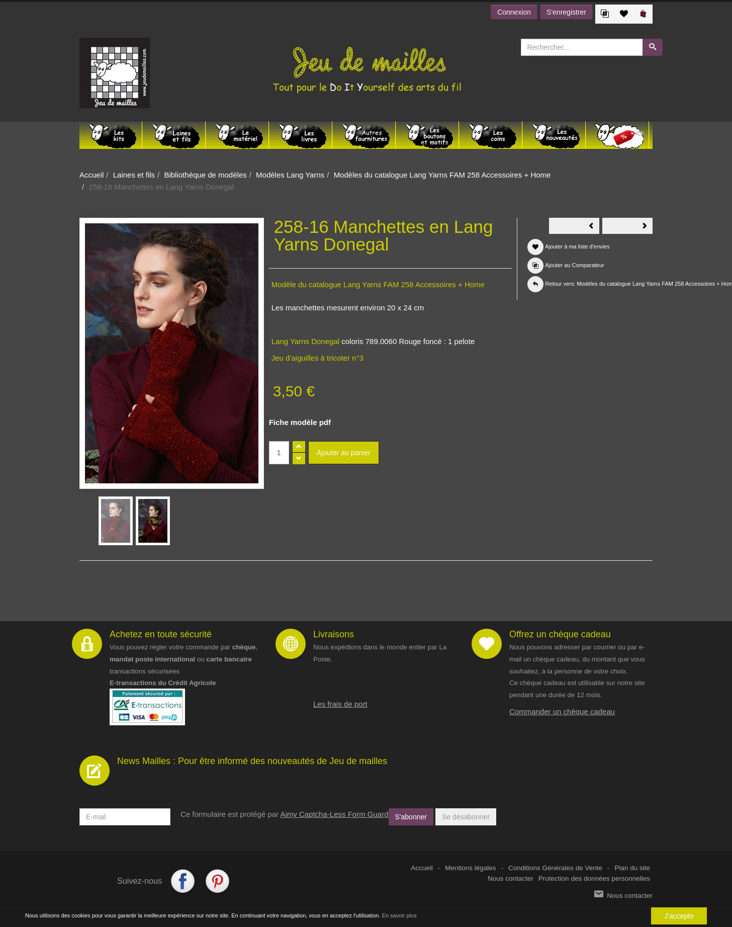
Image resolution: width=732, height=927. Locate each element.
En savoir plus (399, 915)
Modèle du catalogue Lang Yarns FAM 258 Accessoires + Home (378, 284)
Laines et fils (134, 175)
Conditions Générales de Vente (555, 868)
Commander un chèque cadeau (562, 711)
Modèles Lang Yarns (290, 175)
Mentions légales (470, 868)
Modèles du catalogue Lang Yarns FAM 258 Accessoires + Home (442, 175)
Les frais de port (340, 704)
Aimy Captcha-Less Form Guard (334, 814)
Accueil (91, 175)
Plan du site (632, 868)
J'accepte (679, 916)
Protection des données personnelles (594, 878)
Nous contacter (510, 878)
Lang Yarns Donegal (305, 341)
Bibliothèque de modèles (205, 175)
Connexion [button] (514, 12)
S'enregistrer (566, 12)
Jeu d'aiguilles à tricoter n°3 (317, 358)
